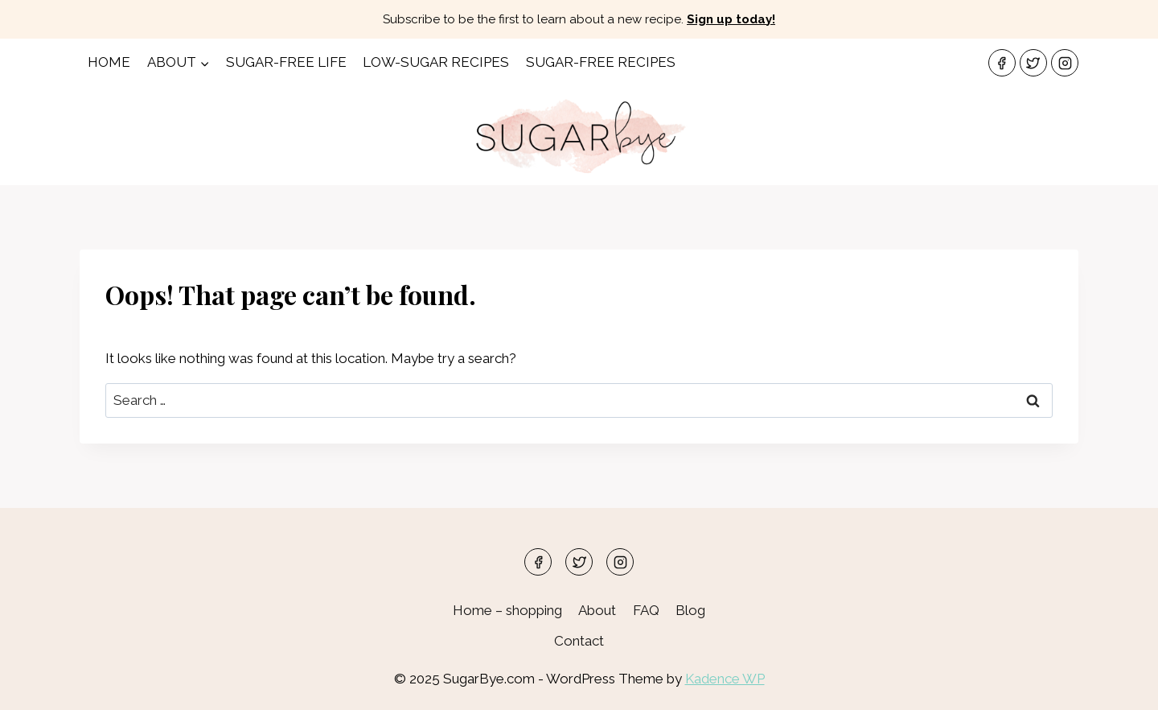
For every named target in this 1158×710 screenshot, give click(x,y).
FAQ (646, 610)
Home (109, 62)
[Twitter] (1033, 62)
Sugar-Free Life (286, 62)
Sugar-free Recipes (601, 62)
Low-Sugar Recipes (436, 62)
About (597, 610)
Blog (690, 610)
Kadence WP (725, 679)
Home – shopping (507, 610)
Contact (579, 641)
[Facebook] (1002, 62)
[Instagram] (1064, 62)
